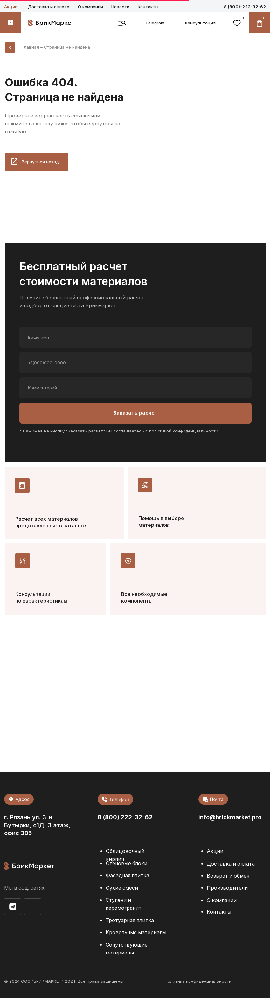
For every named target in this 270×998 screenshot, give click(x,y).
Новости (120, 6)
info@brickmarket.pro (229, 817)
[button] (200, 22)
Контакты (148, 6)
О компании (90, 6)
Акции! (11, 6)
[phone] (135, 362)
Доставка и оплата (48, 6)
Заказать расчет (135, 413)
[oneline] (135, 387)
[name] (135, 337)
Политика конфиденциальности (198, 981)
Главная (30, 47)
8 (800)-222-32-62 (245, 6)
